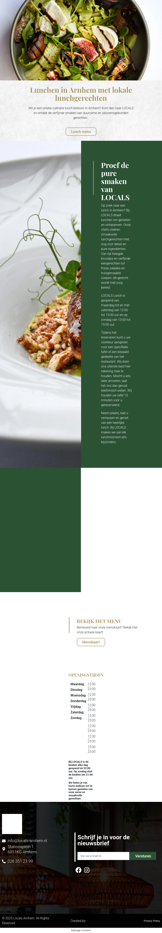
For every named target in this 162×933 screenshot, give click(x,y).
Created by (81, 920)
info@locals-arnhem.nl (27, 840)
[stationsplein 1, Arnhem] (22, 721)
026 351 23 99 (20, 861)
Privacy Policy (152, 920)
